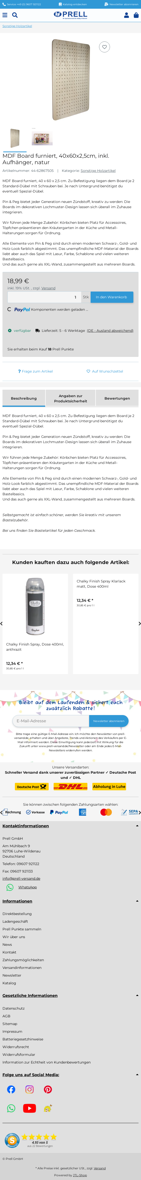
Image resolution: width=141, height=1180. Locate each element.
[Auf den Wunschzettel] (104, 46)
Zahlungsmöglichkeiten (23, 960)
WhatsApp (27, 887)
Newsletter (11, 975)
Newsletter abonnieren (108, 721)
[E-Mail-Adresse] (50, 721)
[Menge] (44, 297)
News (7, 944)
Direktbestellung (17, 914)
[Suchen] (15, 15)
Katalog (9, 983)
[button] (126, 15)
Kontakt (9, 952)
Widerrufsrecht (15, 1047)
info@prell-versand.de (21, 878)
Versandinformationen (21, 967)
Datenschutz (13, 1008)
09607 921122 (28, 864)
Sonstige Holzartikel (98, 170)
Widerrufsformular (18, 1054)
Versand (48, 288)
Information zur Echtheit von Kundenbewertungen (46, 1062)
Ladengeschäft (15, 921)
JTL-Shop (80, 1175)
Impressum (12, 1031)
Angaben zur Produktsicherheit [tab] (70, 398)
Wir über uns (13, 937)
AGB (6, 1016)
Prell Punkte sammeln (21, 929)
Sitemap (9, 1024)
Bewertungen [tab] (117, 398)
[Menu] (4, 15)
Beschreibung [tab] (24, 398)
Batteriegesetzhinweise (22, 1039)
